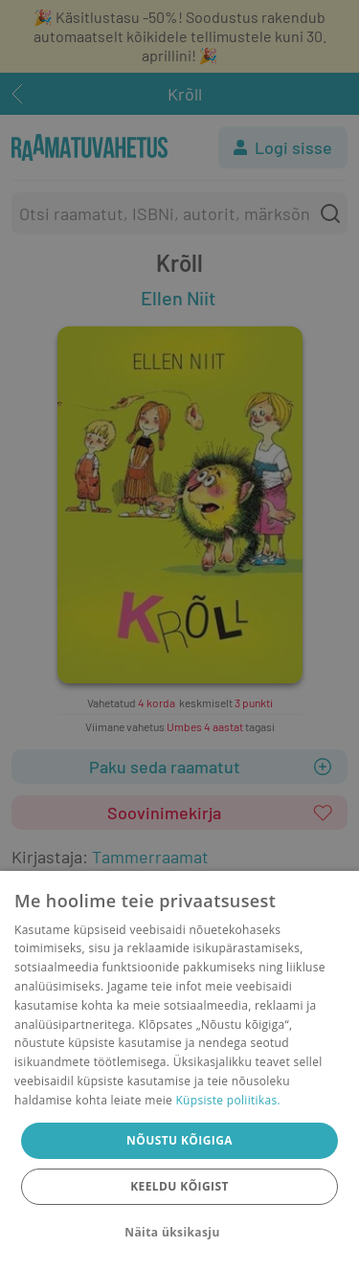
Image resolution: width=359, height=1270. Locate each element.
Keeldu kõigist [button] (179, 1186)
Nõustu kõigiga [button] (179, 1140)
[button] (179, 1232)
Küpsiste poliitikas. (227, 1100)
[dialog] (179, 1070)
